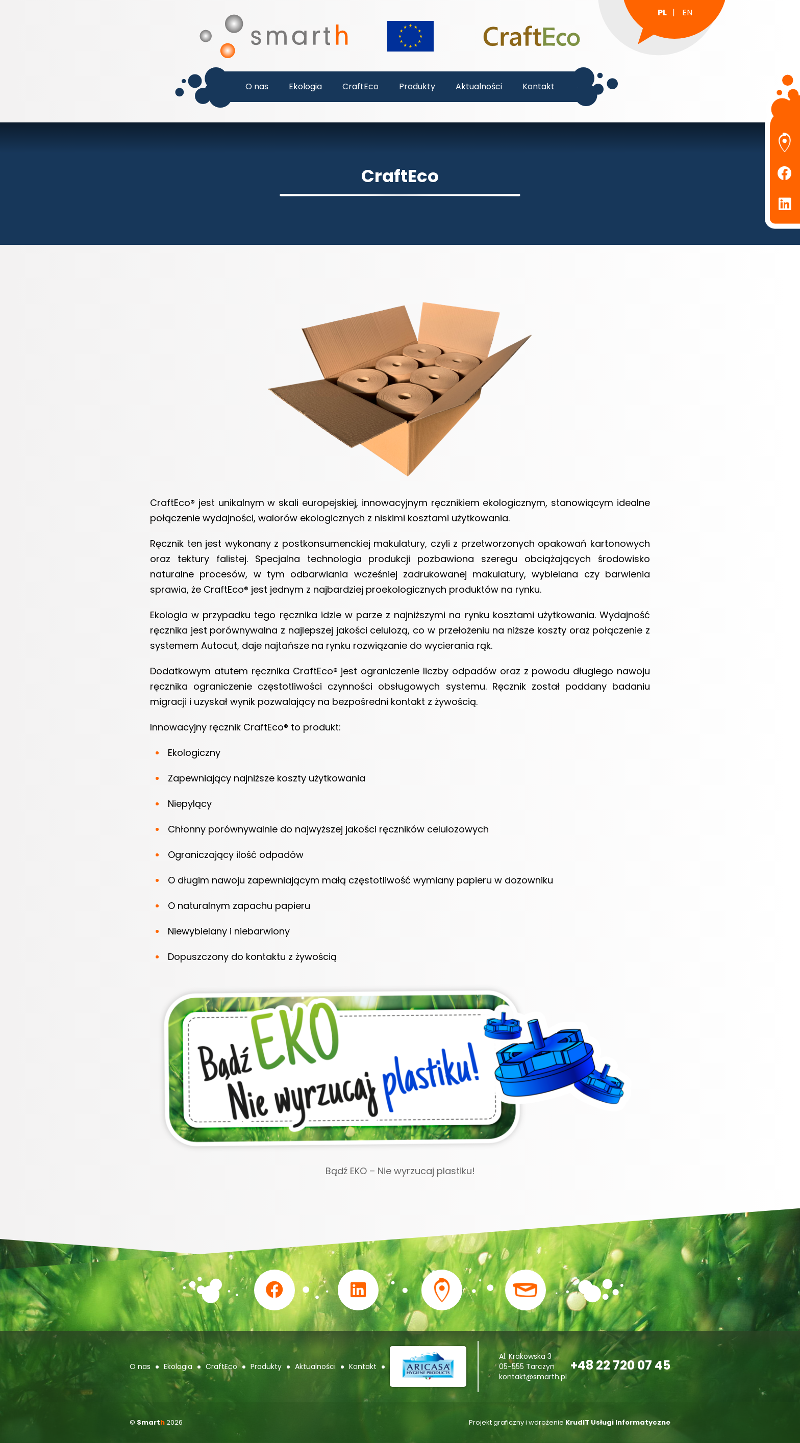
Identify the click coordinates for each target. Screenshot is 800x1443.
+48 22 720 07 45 (620, 1365)
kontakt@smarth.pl (533, 1377)
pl (662, 12)
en (687, 12)
